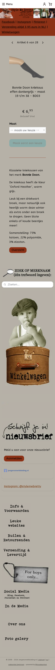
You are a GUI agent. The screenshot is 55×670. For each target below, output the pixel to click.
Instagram (24, 22)
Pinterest (39, 22)
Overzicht (18, 249)
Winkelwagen (11, 32)
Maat (12, 123)
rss (47, 660)
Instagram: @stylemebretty (22, 486)
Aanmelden (14, 458)
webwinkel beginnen (16, 665)
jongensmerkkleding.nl (16, 470)
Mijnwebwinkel (41, 665)
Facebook (8, 22)
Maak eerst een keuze (27, 143)
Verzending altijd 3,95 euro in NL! (24, 27)
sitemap (41, 660)
